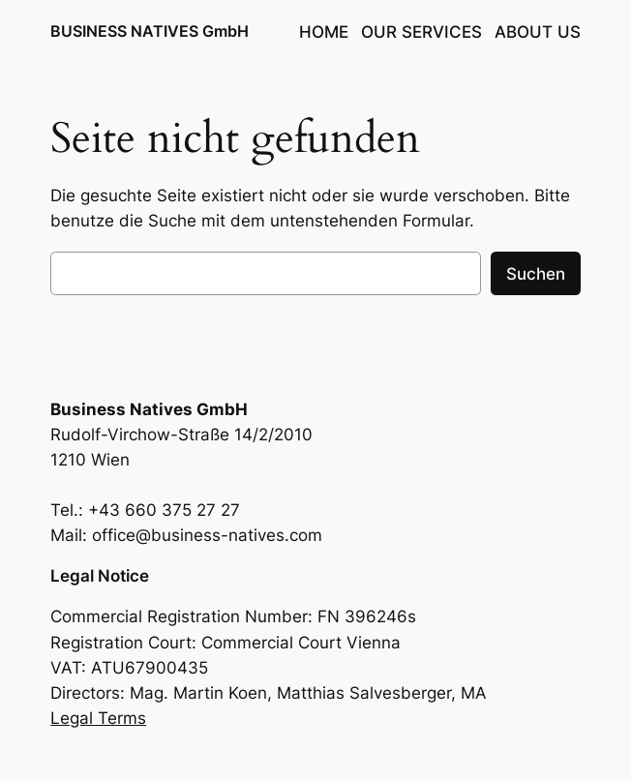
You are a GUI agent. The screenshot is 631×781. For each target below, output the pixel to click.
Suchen (535, 274)
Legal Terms (98, 718)
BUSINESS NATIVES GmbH (149, 31)
